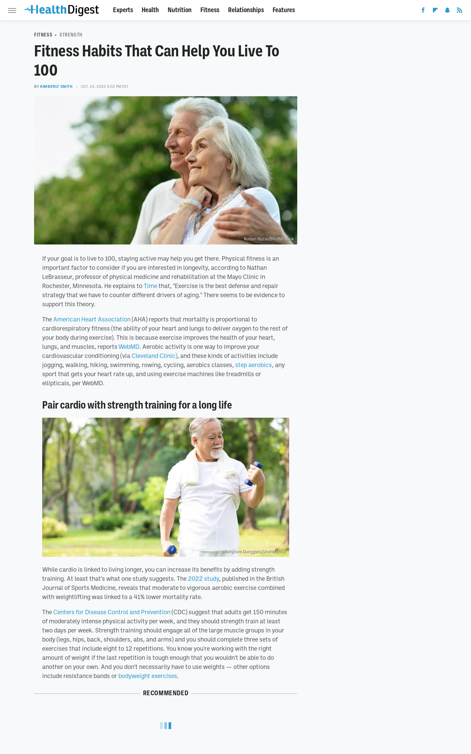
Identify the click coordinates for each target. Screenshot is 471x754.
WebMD (128, 346)
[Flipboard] (435, 11)
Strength (71, 34)
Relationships (246, 10)
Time (150, 285)
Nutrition (180, 10)
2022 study (203, 578)
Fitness (209, 10)
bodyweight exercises (147, 675)
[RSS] (459, 11)
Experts (123, 10)
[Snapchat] (447, 11)
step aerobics (253, 364)
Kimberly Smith (56, 86)
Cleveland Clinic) (154, 355)
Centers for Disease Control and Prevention (111, 612)
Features (284, 10)
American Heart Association (92, 319)
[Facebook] (423, 11)
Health (150, 10)
